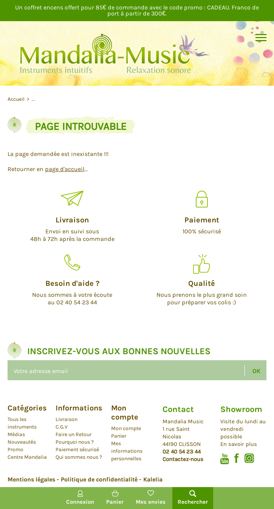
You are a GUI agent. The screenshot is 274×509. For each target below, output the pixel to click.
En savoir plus (238, 444)
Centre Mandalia (27, 457)
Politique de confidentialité (99, 479)
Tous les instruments (22, 423)
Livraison (66, 419)
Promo (15, 449)
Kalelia (153, 479)
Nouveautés (22, 442)
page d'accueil (64, 169)
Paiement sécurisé (77, 449)
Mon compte (126, 428)
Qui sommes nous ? (79, 457)
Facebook (236, 458)
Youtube (224, 458)
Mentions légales (31, 479)
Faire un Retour (73, 434)
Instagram (249, 458)
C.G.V (62, 427)
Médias (16, 434)
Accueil (17, 99)
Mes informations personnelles (126, 451)
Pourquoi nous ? (75, 442)
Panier (118, 436)
